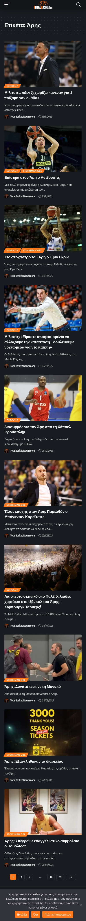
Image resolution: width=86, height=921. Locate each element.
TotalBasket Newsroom (22, 116)
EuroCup (12, 86)
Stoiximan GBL (32, 171)
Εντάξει (22, 914)
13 (51, 876)
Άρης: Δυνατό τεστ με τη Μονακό (32, 686)
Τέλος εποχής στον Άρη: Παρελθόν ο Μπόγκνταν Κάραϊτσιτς (36, 514)
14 (60, 876)
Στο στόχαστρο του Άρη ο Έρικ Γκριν (36, 256)
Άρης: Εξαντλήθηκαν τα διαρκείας (33, 761)
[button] (8, 4)
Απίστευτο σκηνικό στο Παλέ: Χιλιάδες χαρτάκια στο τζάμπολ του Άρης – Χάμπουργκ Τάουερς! (37, 601)
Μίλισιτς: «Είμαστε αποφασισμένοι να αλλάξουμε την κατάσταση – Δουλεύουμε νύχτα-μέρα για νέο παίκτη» (39, 341)
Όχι (35, 914)
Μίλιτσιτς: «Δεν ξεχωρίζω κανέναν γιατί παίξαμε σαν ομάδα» (38, 95)
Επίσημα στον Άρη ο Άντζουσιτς (32, 177)
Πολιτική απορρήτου (57, 914)
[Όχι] (80, 905)
